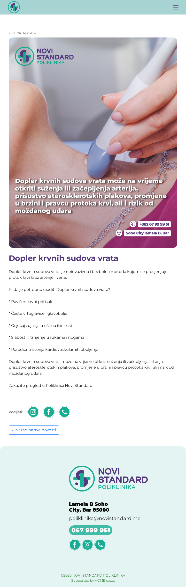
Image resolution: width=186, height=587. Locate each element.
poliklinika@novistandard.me (104, 518)
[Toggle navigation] (175, 7)
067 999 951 (90, 530)
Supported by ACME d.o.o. (93, 580)
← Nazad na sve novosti (34, 430)
